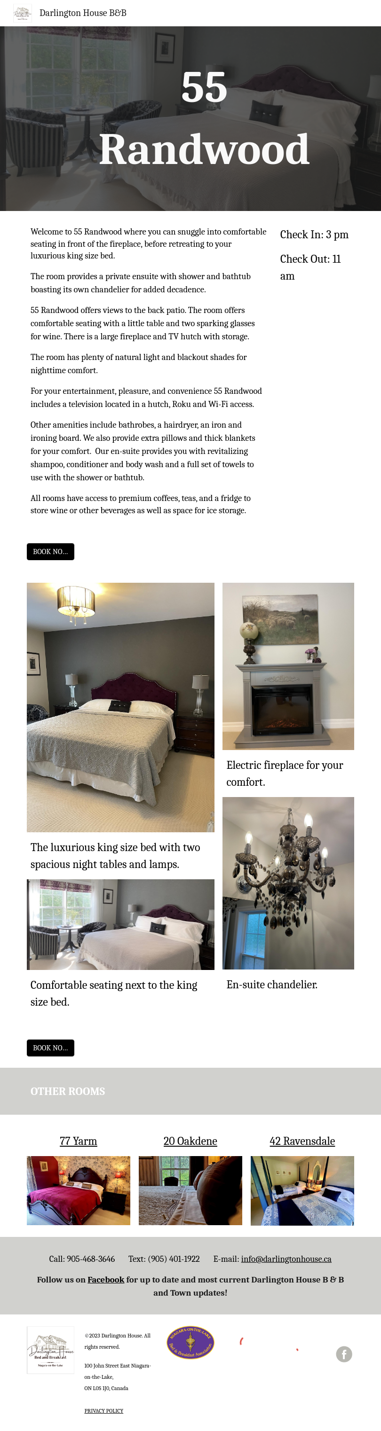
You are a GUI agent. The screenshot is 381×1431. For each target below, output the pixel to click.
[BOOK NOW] (50, 551)
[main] (204, 119)
